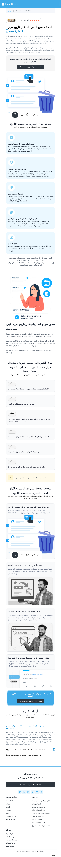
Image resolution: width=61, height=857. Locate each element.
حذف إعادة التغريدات (38, 822)
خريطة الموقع (10, 819)
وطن (9, 11)
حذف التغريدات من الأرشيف (41, 813)
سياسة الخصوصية (11, 840)
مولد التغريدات (10, 843)
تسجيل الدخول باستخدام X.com (30, 67)
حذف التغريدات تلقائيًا (38, 810)
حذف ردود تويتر (37, 819)
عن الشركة (9, 834)
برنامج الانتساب (11, 816)
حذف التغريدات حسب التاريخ (41, 826)
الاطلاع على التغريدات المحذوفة (42, 801)
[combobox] (55, 855)
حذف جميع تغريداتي (38, 816)
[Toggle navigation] (58, 4)
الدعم (8, 807)
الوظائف (8, 810)
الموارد (8, 804)
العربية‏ (53, 855)
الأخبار (8, 813)
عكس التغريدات (37, 804)
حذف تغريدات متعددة (38, 807)
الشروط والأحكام (11, 837)
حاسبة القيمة (10, 846)
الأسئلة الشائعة (10, 801)
